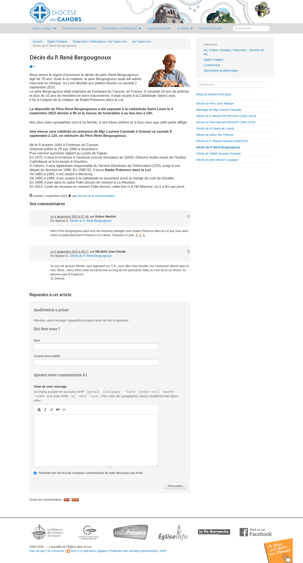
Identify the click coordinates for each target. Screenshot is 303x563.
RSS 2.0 (74, 551)
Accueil (37, 41)
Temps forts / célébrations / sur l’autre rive (100, 41)
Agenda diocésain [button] (159, 28)
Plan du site (37, 551)
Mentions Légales (95, 551)
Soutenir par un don (282, 547)
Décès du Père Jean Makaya (215, 103)
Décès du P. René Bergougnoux (91, 220)
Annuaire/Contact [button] (210, 28)
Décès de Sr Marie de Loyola (215, 128)
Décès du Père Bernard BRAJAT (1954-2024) (225, 122)
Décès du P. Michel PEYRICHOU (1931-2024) (226, 116)
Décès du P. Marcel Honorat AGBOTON (222, 141)
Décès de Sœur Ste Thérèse (215, 134)
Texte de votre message (50, 386)
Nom (37, 340)
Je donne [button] (185, 28)
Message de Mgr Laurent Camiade (218, 109)
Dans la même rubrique (213, 94)
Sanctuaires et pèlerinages (221, 70)
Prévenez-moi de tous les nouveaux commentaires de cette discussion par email (90, 473)
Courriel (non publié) (47, 356)
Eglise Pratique (57, 41)
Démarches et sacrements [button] (79, 28)
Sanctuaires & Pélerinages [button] (122, 28)
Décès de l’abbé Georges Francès (218, 153)
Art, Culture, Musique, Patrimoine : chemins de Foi (234, 52)
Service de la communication (96, 196)
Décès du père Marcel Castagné (217, 159)
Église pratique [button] (44, 28)
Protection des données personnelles (133, 551)
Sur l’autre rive (141, 41)
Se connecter (55, 551)
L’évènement (212, 65)
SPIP (163, 551)
